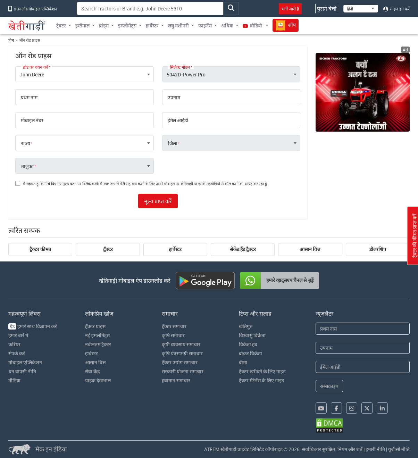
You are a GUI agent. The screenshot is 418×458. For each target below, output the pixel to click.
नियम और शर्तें (349, 449)
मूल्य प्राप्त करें (158, 201)
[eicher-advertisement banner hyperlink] (363, 92)
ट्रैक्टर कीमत (40, 249)
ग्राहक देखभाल (98, 380)
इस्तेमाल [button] (82, 25)
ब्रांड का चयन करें (35, 67)
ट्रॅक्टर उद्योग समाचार (180, 362)
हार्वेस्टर (175, 249)
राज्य (25, 143)
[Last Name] (363, 348)
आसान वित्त (310, 249)
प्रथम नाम (29, 97)
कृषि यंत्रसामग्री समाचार (182, 353)
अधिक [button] (227, 25)
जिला (172, 143)
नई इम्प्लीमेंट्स (97, 335)
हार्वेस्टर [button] (152, 25)
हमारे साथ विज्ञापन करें (32, 326)
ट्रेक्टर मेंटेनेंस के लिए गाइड (261, 380)
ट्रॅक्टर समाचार (174, 326)
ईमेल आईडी (178, 120)
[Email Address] (363, 367)
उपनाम (174, 97)
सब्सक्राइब (329, 386)
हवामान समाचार (176, 380)
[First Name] (363, 329)
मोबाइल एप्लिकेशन (25, 362)
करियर (14, 344)
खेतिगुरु (245, 326)
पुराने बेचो (326, 9)
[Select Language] (361, 8)
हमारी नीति (375, 449)
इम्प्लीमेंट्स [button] (127, 25)
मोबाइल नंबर (32, 120)
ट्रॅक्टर (108, 249)
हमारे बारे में (18, 335)
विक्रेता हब (248, 344)
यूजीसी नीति (399, 449)
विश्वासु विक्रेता (252, 335)
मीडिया (14, 380)
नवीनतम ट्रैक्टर (98, 344)
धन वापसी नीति (22, 371)
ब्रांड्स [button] (104, 25)
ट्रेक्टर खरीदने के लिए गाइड (262, 371)
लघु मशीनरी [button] (178, 25)
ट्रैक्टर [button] (61, 25)
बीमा (243, 362)
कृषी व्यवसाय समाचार (181, 344)
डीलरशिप (377, 249)
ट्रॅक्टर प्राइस (95, 326)
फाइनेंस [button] (205, 25)
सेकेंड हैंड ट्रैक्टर (243, 249)
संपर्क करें (16, 353)
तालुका (27, 166)
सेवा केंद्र (92, 371)
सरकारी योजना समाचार (182, 371)
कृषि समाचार (173, 335)
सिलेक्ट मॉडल (180, 67)
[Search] (150, 8)
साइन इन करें (396, 8)
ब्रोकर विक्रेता (250, 353)
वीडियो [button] (253, 25)
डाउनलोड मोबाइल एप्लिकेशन (32, 8)
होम (11, 40)
